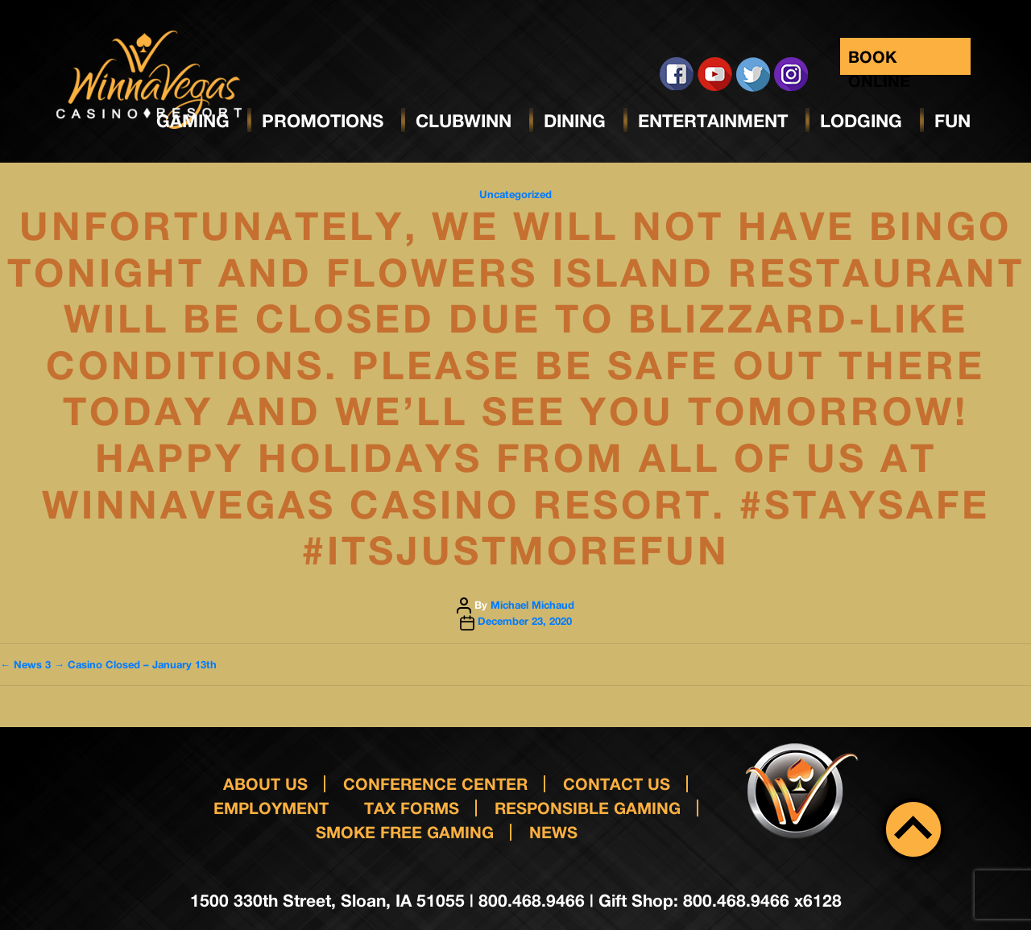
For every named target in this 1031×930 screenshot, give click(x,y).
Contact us (616, 783)
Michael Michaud (532, 604)
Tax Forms (411, 807)
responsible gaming (588, 807)
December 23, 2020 (525, 620)
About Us (265, 783)
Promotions (322, 120)
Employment (271, 807)
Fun (952, 120)
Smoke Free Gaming (405, 831)
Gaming (193, 120)
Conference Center (435, 783)
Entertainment (713, 120)
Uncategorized (515, 194)
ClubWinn (463, 120)
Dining (575, 120)
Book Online (879, 61)
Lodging (861, 120)
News (553, 831)
